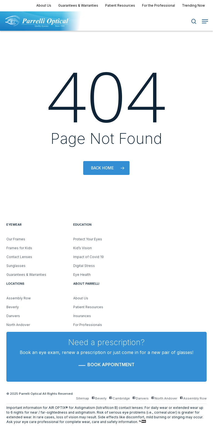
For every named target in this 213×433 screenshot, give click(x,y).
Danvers (13, 316)
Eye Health (82, 274)
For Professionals (87, 325)
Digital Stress (84, 266)
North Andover (18, 325)
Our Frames (15, 239)
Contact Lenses (19, 257)
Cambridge (119, 398)
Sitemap (82, 398)
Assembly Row (18, 298)
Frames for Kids (19, 248)
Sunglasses (16, 266)
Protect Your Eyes (87, 239)
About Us (80, 298)
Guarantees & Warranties (26, 274)
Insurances (82, 316)
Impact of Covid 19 (88, 257)
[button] (205, 21)
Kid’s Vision (82, 248)
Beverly (12, 307)
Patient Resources (88, 307)
